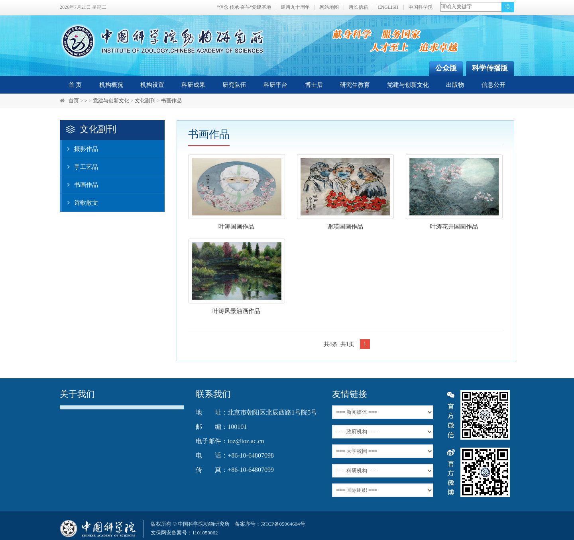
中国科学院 (420, 7)
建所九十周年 (295, 7)
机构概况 (111, 85)
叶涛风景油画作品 (236, 311)
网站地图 (329, 7)
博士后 (314, 85)
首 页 (75, 85)
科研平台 (275, 85)
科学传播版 (490, 68)
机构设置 (152, 85)
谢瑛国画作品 (345, 226)
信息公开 (493, 85)
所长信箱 (358, 7)
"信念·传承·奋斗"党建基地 (244, 7)
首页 (74, 101)
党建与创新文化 (408, 85)
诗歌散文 (80, 202)
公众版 (446, 68)
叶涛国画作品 (236, 226)
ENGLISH (388, 7)
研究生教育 (355, 85)
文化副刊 (145, 101)
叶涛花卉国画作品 (454, 226)
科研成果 (193, 85)
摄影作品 (80, 149)
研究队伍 (234, 85)
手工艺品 (80, 167)
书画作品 (171, 101)
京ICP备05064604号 (283, 524)
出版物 (455, 85)
